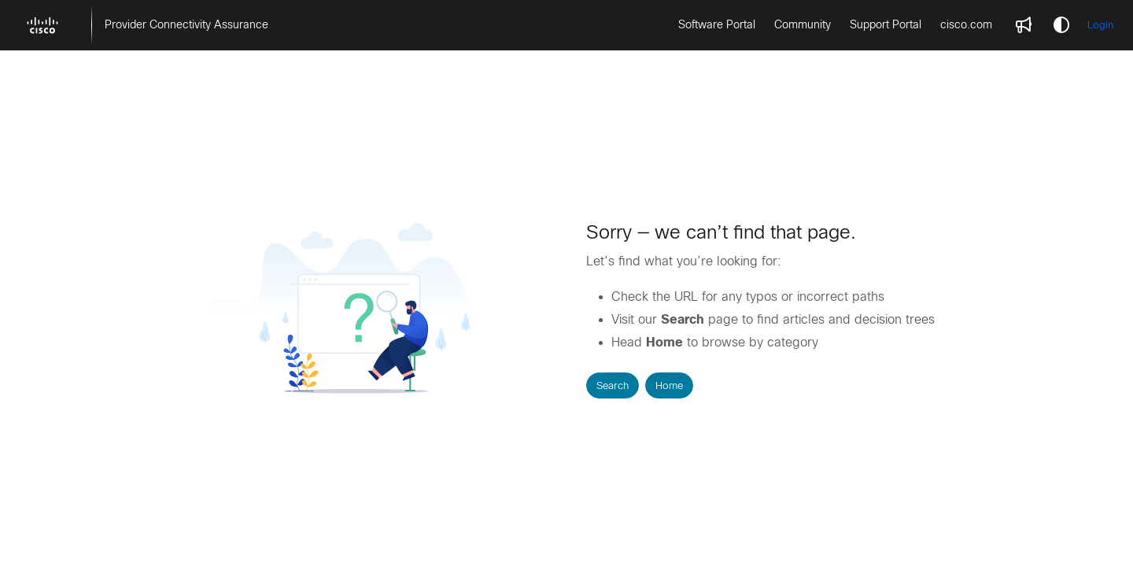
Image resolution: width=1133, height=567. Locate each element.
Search (612, 385)
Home (669, 385)
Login (1100, 25)
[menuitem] (186, 25)
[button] (42, 25)
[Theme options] (1061, 25)
